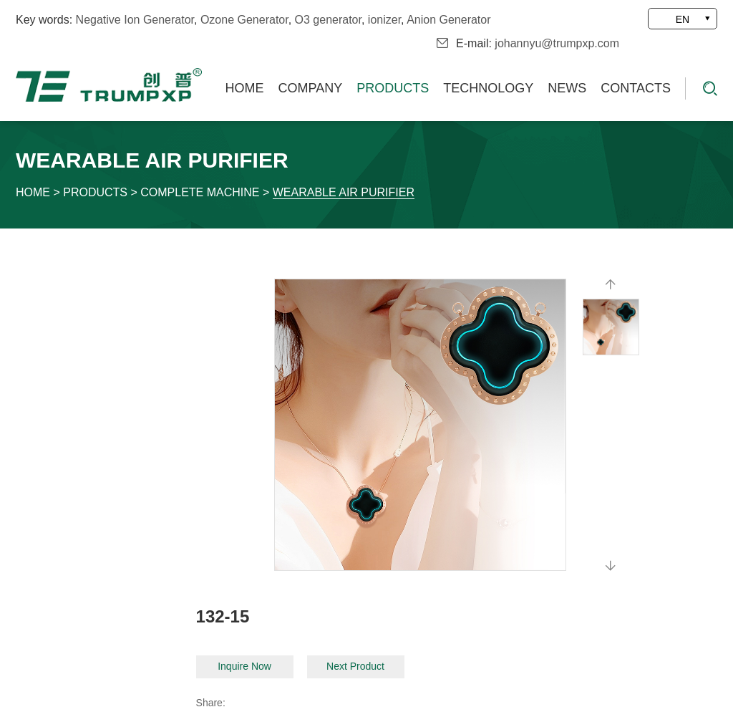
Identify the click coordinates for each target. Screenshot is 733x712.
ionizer (384, 20)
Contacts (636, 88)
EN (682, 19)
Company (310, 88)
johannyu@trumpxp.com (557, 43)
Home (244, 88)
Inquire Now (244, 666)
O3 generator (328, 20)
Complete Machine (199, 192)
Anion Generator (448, 20)
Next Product (355, 666)
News (567, 88)
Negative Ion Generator (135, 20)
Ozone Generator (244, 20)
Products (392, 88)
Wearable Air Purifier (343, 192)
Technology (488, 88)
